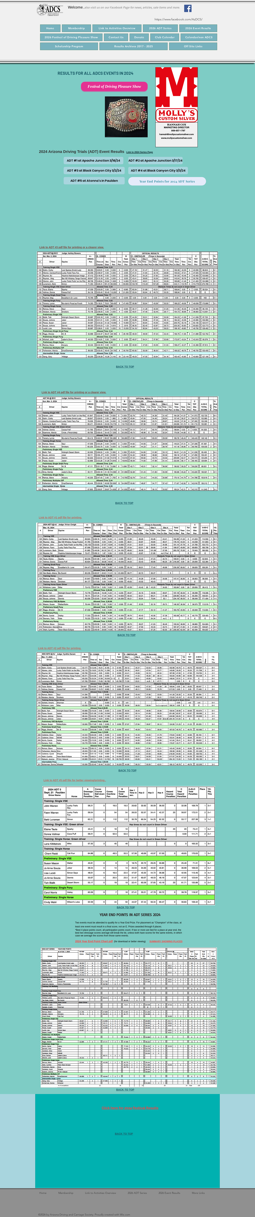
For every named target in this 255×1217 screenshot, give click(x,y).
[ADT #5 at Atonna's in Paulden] (94, 180)
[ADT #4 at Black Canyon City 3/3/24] (158, 170)
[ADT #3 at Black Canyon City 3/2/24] (94, 170)
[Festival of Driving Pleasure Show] (114, 86)
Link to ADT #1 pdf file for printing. (60, 517)
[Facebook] (188, 8)
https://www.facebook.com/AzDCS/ (178, 19)
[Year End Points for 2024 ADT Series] (167, 181)
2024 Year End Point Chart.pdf (94, 941)
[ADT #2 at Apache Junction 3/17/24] (155, 160)
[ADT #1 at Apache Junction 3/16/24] (93, 160)
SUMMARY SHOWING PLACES (165, 941)
